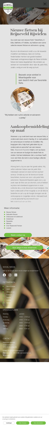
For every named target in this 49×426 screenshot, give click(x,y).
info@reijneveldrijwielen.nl (15, 351)
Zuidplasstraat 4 (8, 345)
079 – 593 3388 (14, 353)
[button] (45, 3)
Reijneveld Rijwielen (22, 150)
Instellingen (9, 423)
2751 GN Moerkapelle (10, 347)
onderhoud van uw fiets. (22, 201)
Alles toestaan (22, 423)
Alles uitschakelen (38, 423)
